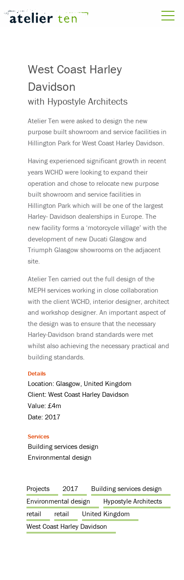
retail (33, 513)
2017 (70, 488)
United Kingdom (106, 513)
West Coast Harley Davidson (66, 526)
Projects (37, 488)
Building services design (126, 488)
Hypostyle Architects (132, 501)
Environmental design (58, 501)
